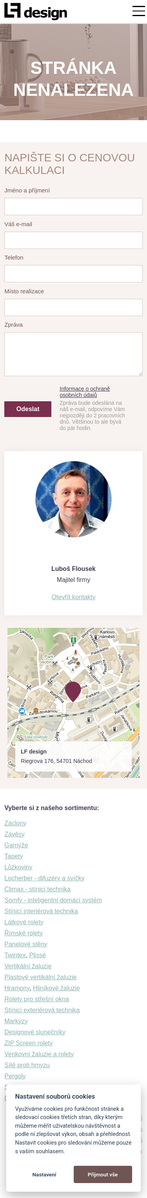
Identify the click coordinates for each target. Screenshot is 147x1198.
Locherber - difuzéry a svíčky (44, 878)
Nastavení (44, 1174)
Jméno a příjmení (27, 190)
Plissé (37, 955)
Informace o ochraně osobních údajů (85, 392)
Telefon (13, 257)
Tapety (13, 856)
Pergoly (14, 1076)
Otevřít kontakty (73, 597)
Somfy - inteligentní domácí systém (53, 900)
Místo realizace (24, 291)
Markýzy (16, 1021)
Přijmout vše (103, 1174)
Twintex (14, 955)
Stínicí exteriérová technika (42, 1010)
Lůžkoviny (18, 867)
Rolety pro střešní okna (36, 999)
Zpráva (13, 324)
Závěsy (14, 834)
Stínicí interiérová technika (41, 911)
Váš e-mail (18, 224)
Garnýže (16, 845)
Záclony (15, 823)
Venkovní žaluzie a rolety (39, 1054)
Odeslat (28, 409)
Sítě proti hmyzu (27, 1065)
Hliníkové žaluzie (56, 988)
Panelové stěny (25, 944)
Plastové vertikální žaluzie (40, 977)
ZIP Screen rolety (28, 1043)
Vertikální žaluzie (27, 966)
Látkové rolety (24, 922)
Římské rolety (23, 933)
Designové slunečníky (34, 1032)
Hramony (16, 988)
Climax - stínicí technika (37, 889)
